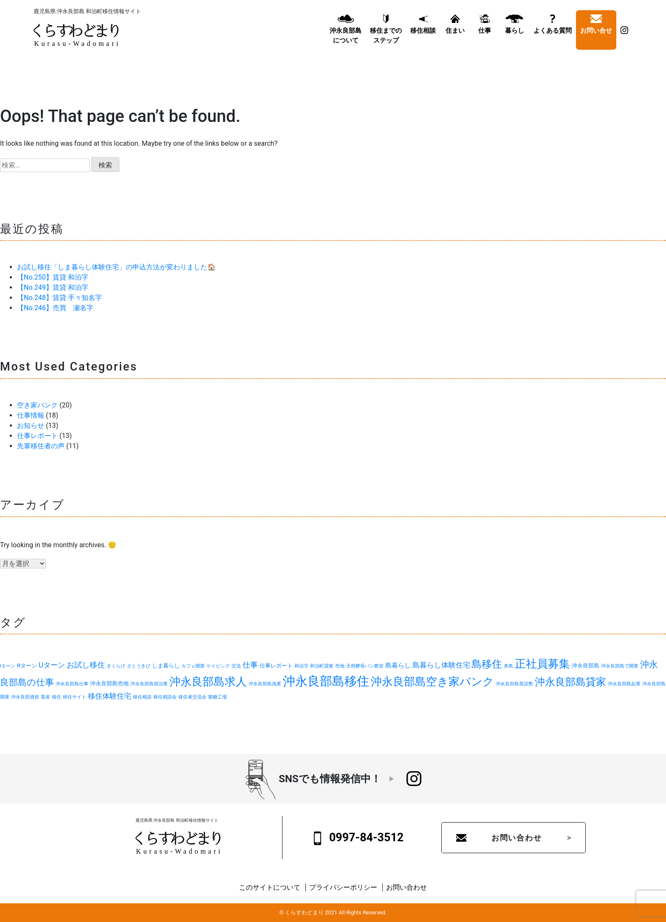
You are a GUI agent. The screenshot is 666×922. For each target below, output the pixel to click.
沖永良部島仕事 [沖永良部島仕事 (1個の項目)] (72, 684)
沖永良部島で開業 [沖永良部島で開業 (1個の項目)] (619, 666)
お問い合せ (596, 33)
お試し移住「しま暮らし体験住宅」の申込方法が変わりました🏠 (116, 267)
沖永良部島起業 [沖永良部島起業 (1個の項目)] (624, 684)
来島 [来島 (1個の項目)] (508, 666)
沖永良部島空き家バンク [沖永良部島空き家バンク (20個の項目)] (432, 681)
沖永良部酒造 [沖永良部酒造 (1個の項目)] (25, 697)
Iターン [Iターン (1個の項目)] (7, 666)
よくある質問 (552, 33)
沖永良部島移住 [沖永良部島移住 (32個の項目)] (326, 681)
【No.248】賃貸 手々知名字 (59, 298)
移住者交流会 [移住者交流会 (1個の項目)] (192, 697)
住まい (455, 33)
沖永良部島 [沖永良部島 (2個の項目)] (585, 665)
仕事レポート (37, 436)
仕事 (484, 33)
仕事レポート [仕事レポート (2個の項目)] (276, 665)
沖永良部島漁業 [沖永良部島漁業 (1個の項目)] (264, 684)
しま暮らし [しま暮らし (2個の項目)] (166, 665)
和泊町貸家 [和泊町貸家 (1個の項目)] (321, 666)
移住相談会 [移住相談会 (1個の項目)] (165, 697)
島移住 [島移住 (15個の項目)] (486, 664)
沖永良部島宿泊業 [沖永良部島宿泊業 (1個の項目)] (149, 684)
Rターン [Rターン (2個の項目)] (27, 665)
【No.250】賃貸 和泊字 (52, 277)
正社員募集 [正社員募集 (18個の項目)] (542, 663)
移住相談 (423, 33)
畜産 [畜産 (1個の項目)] (45, 697)
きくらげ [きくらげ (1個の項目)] (116, 666)
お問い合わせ (516, 837)
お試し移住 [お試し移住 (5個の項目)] (86, 664)
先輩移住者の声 (41, 446)
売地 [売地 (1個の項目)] (339, 666)
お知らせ (30, 425)
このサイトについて (269, 887)
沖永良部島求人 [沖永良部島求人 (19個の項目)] (208, 681)
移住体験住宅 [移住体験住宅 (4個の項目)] (109, 696)
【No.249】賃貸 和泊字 (52, 287)
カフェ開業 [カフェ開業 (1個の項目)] (193, 666)
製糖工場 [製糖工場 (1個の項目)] (217, 697)
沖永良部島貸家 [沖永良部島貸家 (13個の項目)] (570, 682)
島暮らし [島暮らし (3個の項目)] (398, 665)
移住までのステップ (386, 37)
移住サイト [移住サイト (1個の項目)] (74, 697)
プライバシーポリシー (343, 887)
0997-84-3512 (359, 838)
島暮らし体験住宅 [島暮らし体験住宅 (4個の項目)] (441, 665)
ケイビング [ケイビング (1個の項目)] (218, 666)
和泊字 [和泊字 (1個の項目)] (301, 666)
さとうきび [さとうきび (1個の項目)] (138, 666)
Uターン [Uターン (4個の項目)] (52, 665)
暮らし (514, 33)
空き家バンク (37, 405)
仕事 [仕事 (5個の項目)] (250, 664)
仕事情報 (30, 415)
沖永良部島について (345, 37)
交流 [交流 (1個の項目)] (236, 666)
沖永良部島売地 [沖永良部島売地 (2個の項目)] (109, 683)
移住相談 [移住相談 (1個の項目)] (142, 697)
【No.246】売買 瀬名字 (55, 308)
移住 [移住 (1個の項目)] (56, 697)
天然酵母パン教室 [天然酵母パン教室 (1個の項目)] (365, 666)
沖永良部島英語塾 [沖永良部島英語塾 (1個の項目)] (514, 684)
